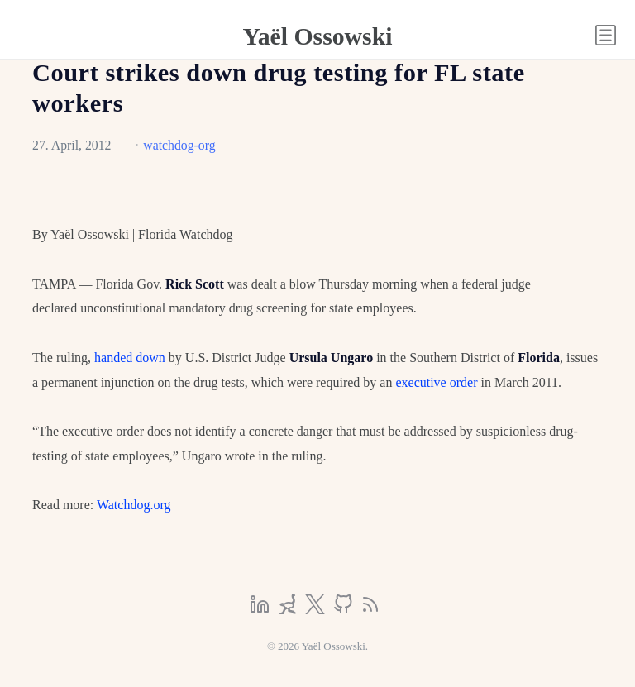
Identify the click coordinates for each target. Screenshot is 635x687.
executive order (436, 382)
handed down (129, 358)
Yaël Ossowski (317, 36)
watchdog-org (179, 145)
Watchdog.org (134, 505)
